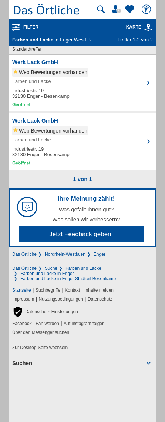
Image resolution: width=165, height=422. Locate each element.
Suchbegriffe (48, 290)
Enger (99, 254)
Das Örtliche (24, 254)
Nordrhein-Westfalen (65, 254)
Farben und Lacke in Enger (47, 273)
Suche (51, 268)
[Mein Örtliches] (117, 9)
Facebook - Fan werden (35, 323)
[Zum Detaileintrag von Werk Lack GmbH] (82, 82)
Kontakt (72, 290)
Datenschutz (100, 299)
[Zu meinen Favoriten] (130, 9)
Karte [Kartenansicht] (139, 27)
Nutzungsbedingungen (61, 299)
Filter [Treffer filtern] (30, 27)
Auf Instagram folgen (84, 323)
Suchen (22, 363)
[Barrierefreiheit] (147, 9)
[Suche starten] (101, 9)
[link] (148, 27)
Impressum (23, 299)
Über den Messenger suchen (40, 332)
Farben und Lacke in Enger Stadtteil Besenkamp (68, 278)
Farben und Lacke (83, 268)
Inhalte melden (99, 290)
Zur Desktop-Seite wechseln (40, 347)
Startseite (21, 290)
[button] (45, 311)
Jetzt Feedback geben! (81, 234)
